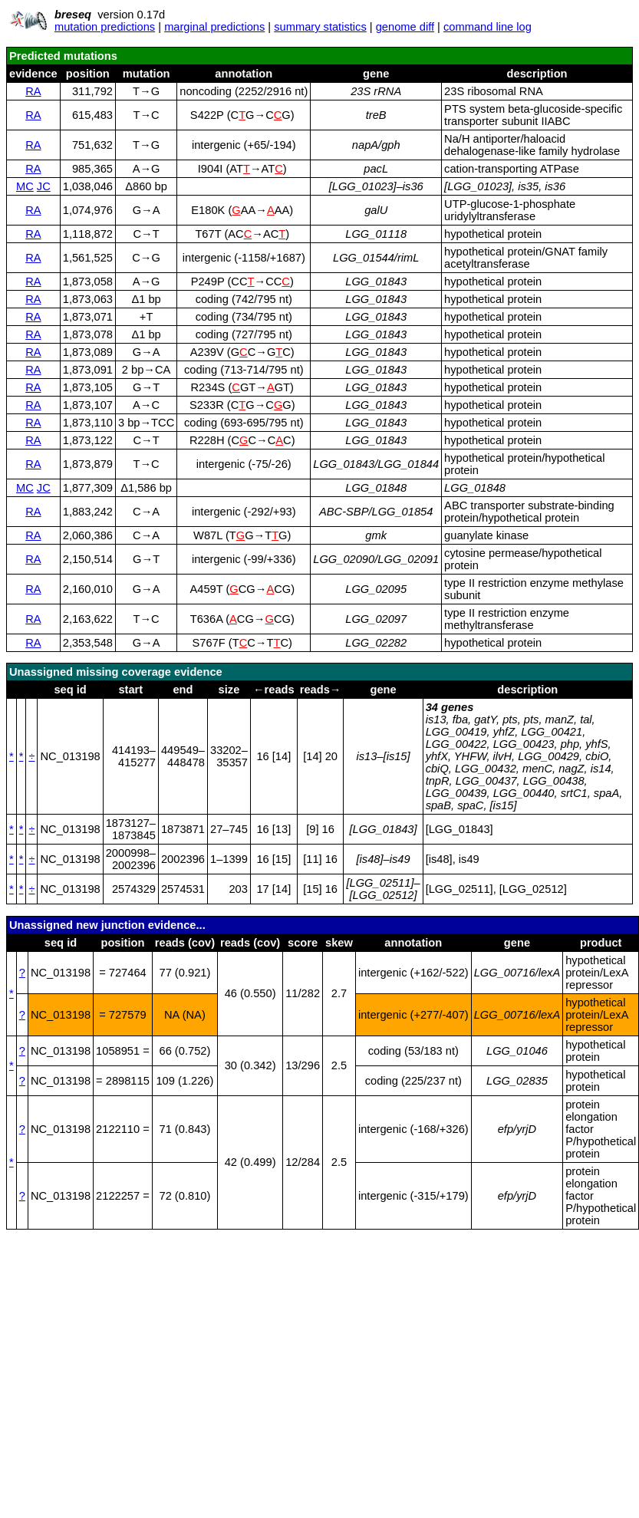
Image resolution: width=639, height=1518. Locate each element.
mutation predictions (104, 27)
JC (44, 186)
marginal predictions (214, 27)
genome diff (405, 27)
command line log (487, 27)
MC (25, 186)
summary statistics (320, 27)
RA (33, 91)
